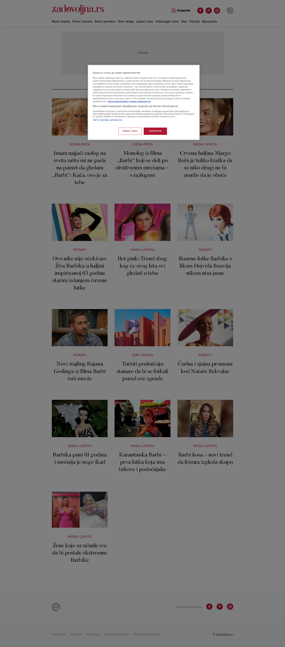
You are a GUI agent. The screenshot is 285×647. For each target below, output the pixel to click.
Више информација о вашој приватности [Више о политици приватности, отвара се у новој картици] (129, 102)
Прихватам (155, 131)
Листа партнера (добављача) (107, 120)
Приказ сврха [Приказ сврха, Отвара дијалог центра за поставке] (130, 131)
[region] (144, 102)
